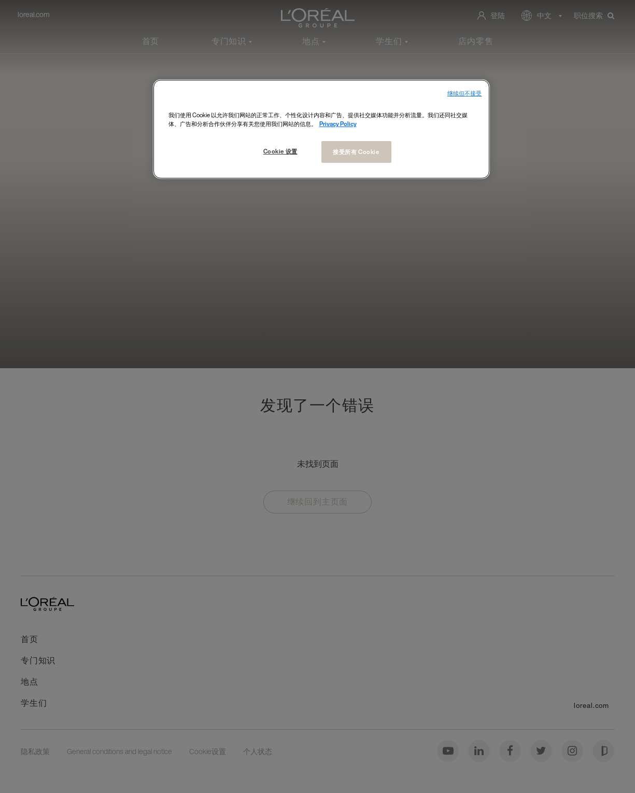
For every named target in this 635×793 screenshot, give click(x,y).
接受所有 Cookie (356, 151)
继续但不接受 (464, 94)
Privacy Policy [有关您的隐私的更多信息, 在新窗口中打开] (338, 123)
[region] (321, 129)
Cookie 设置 (280, 151)
